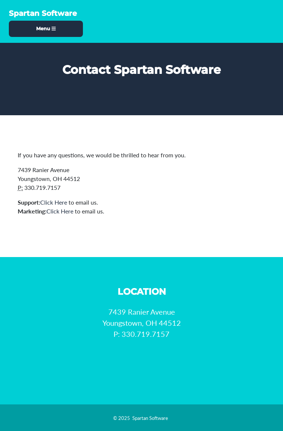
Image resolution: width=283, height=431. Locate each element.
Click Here (53, 202)
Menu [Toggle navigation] (46, 28)
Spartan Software (43, 13)
